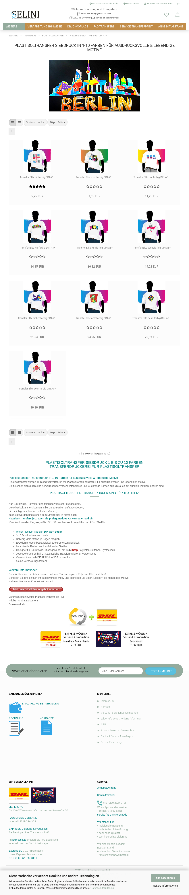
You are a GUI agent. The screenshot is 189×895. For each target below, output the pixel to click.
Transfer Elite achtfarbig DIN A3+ (94, 318)
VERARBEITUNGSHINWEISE (45, 26)
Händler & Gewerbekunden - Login (162, 3)
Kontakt (105, 706)
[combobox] (35, 122)
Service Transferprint (136, 26)
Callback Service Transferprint (117, 736)
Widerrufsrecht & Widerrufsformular (121, 718)
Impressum (107, 701)
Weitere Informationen (165, 885)
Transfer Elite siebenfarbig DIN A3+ (37, 318)
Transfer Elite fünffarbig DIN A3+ (94, 247)
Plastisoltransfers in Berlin (104, 3)
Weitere (11, 26)
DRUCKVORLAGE (77, 26)
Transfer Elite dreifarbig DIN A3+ (152, 177)
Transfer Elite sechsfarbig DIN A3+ (151, 247)
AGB (103, 724)
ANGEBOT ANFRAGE (171, 26)
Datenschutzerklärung (102, 888)
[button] (177, 15)
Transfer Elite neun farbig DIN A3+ (151, 318)
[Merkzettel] (166, 15)
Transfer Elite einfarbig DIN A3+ (37, 177)
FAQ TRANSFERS (104, 26)
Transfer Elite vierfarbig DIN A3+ (37, 247)
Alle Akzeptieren (165, 878)
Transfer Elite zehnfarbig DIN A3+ (37, 388)
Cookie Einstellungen (112, 742)
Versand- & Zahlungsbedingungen (120, 712)
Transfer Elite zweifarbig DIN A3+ (94, 177)
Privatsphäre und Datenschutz (118, 730)
